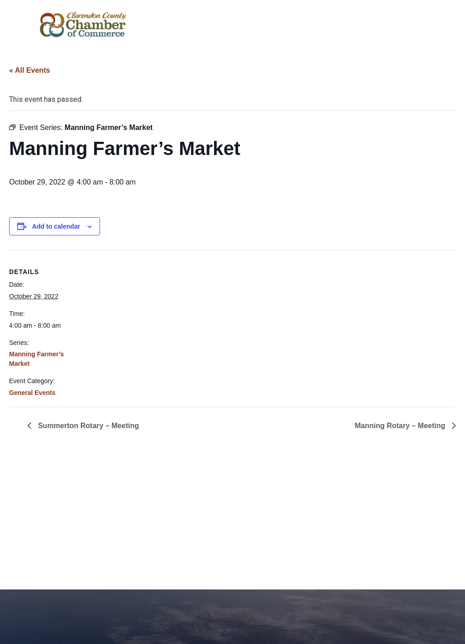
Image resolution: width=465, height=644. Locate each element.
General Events (32, 392)
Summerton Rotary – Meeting (87, 425)
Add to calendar (56, 226)
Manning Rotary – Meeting (401, 425)
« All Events (29, 70)
